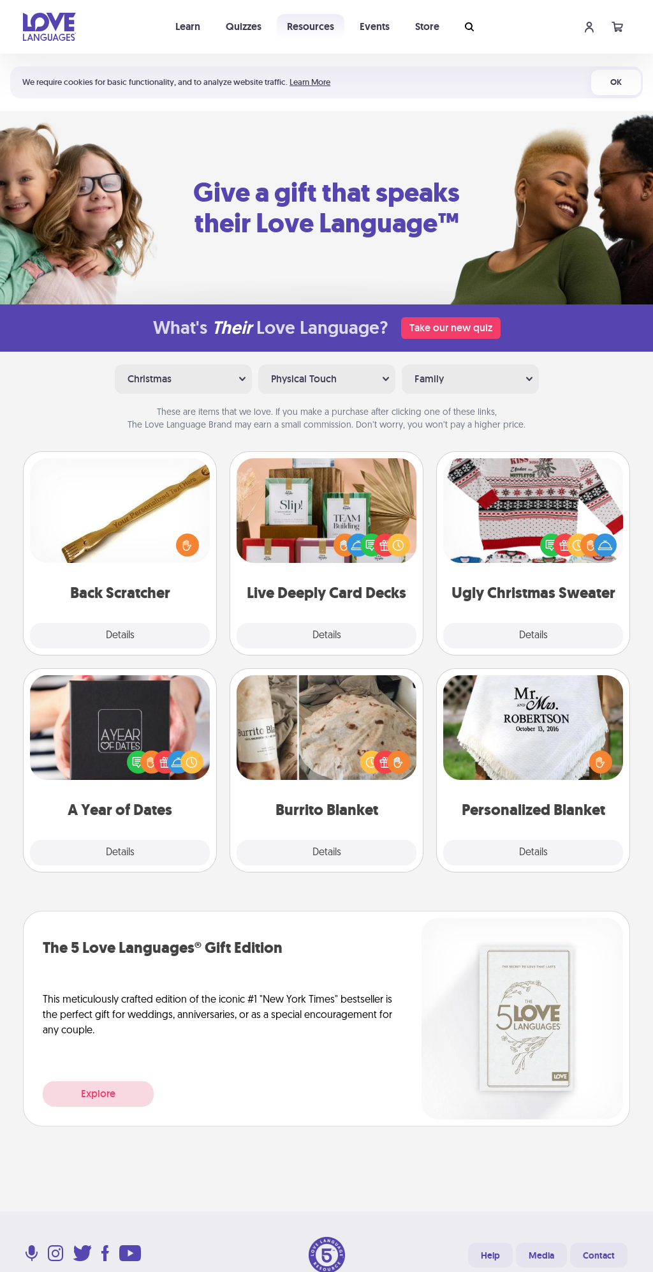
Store (427, 26)
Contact (599, 1255)
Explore (98, 1093)
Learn (187, 26)
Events (375, 26)
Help (490, 1255)
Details (120, 636)
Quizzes (243, 26)
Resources (310, 26)
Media (541, 1255)
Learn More (310, 82)
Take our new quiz (450, 327)
